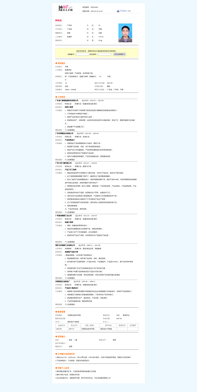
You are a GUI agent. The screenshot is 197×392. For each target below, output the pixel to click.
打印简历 (123, 11)
